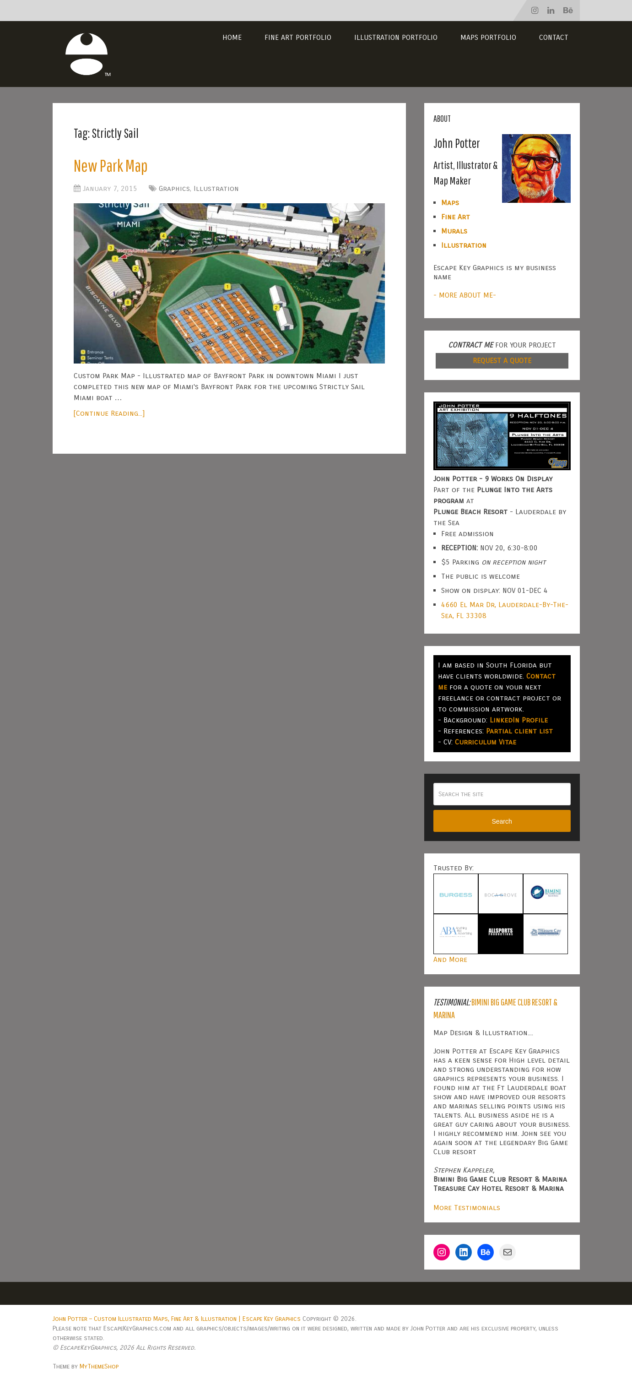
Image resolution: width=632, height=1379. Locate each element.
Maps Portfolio (488, 37)
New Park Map (111, 165)
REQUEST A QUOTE (502, 360)
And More (450, 959)
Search (502, 821)
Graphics (174, 188)
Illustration (216, 188)
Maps (450, 202)
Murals (454, 231)
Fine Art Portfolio (298, 37)
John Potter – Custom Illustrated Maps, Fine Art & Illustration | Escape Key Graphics (177, 1319)
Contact (553, 37)
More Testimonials (466, 1207)
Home (232, 37)
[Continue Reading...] (109, 413)
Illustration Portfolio (396, 37)
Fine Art (455, 216)
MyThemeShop (99, 1366)
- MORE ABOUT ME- (464, 295)
